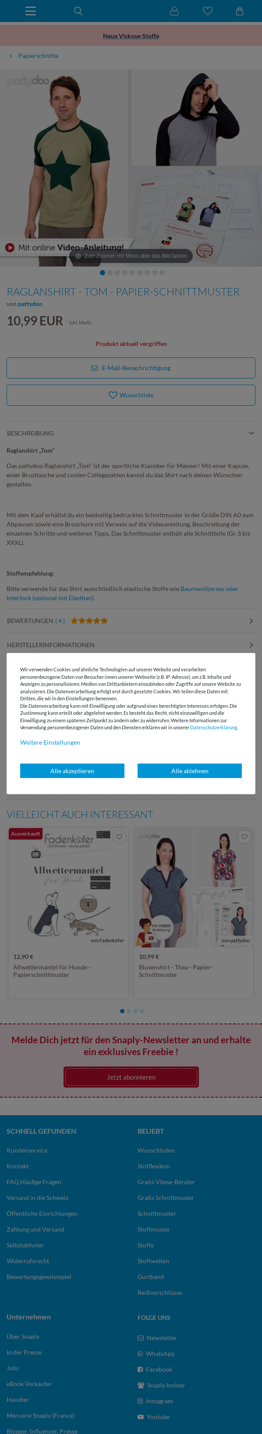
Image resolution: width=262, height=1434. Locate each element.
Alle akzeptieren (72, 771)
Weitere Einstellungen (50, 742)
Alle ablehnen (190, 771)
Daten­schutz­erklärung (213, 727)
